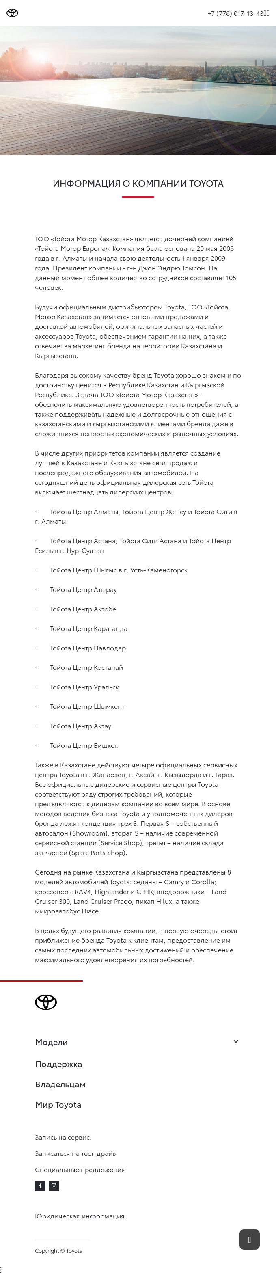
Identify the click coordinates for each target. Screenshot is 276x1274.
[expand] (268, 13)
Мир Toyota (58, 1104)
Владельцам (60, 1083)
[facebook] (40, 1186)
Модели (138, 1042)
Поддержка (58, 1063)
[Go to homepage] (12, 13)
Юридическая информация (80, 1215)
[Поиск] (264, 13)
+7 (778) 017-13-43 (235, 12)
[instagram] (54, 1186)
